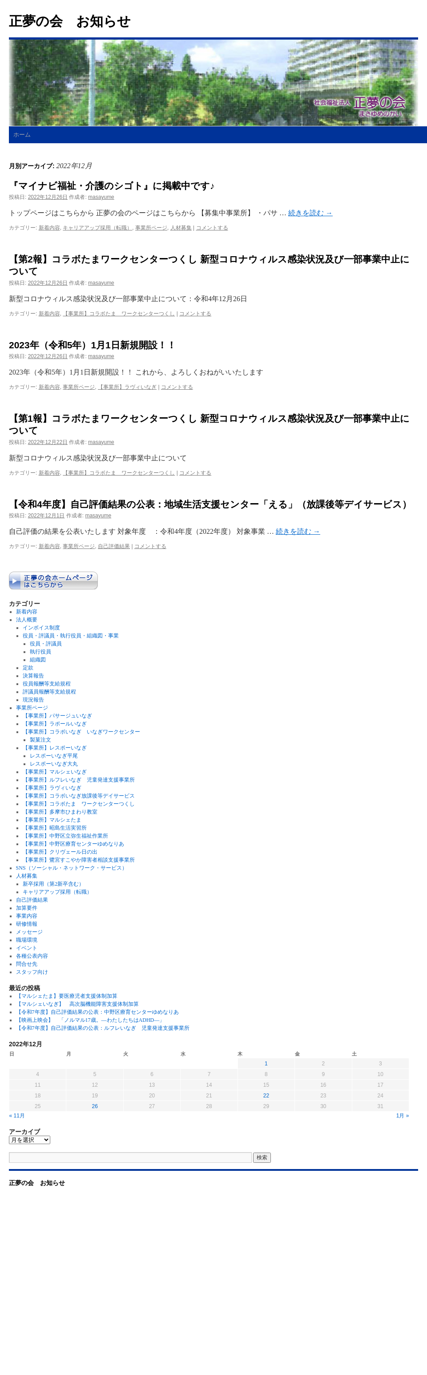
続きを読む (310, 213)
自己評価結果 (114, 546)
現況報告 (33, 700)
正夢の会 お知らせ (70, 21)
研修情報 (26, 924)
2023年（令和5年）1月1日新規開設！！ (92, 345)
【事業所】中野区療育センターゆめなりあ (73, 844)
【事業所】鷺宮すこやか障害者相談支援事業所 (79, 860)
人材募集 (181, 228)
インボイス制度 (41, 628)
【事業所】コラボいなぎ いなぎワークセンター (81, 732)
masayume (101, 197)
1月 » (402, 1116)
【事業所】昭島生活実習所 (55, 828)
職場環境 (26, 940)
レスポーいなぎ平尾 (54, 756)
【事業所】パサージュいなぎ (57, 716)
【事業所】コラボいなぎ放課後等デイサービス (79, 796)
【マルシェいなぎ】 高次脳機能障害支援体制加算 (77, 1004)
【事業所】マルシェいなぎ (55, 772)
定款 (28, 668)
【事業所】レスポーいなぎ (55, 748)
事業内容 (26, 916)
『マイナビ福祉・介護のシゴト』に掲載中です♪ (112, 186)
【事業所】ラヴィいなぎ (127, 387)
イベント (26, 948)
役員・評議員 (46, 644)
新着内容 (49, 228)
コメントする (212, 228)
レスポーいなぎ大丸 (54, 764)
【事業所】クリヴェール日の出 (60, 852)
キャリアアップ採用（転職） (97, 228)
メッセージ (29, 932)
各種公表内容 (32, 956)
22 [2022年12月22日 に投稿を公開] (266, 1096)
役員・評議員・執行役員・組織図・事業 (71, 636)
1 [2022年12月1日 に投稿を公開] (266, 1063)
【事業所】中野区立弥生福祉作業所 (65, 836)
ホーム (22, 134)
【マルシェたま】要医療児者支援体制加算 (66, 996)
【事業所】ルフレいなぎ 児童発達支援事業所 (79, 780)
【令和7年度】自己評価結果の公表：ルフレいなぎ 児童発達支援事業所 (102, 1028)
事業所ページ (151, 228)
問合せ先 (26, 964)
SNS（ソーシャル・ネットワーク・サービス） (71, 868)
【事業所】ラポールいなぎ (55, 724)
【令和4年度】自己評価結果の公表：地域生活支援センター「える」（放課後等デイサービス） (210, 504)
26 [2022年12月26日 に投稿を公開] (94, 1106)
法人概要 (26, 620)
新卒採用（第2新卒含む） (53, 884)
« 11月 (17, 1116)
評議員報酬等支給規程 (49, 692)
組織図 (38, 660)
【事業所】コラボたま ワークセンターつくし (119, 313)
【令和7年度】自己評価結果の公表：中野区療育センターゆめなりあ (97, 1012)
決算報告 (33, 676)
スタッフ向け (32, 972)
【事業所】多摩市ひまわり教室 (60, 812)
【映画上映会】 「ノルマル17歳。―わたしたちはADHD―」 (90, 1020)
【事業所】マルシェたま (52, 820)
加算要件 (26, 908)
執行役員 (40, 652)
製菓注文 (40, 740)
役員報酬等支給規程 (47, 684)
